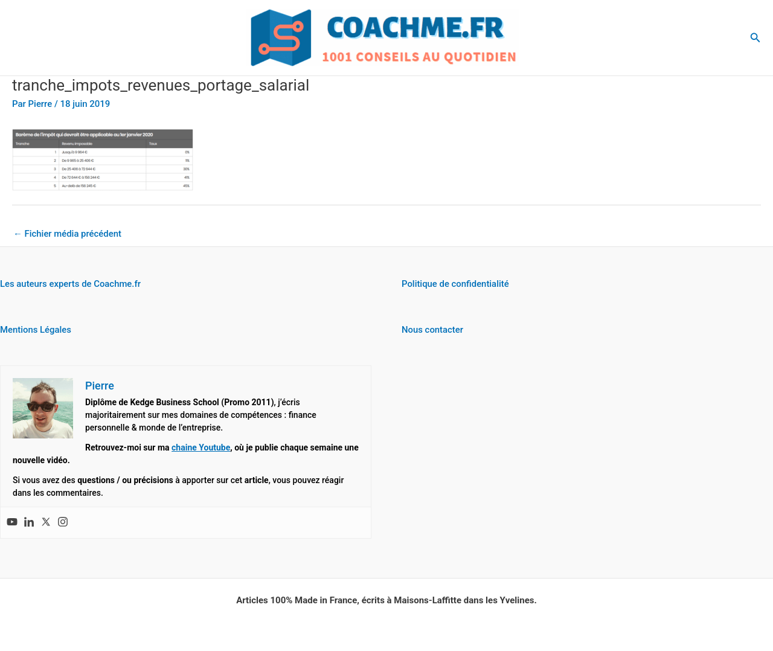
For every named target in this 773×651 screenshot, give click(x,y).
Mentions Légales (36, 329)
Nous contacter (433, 329)
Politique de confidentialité (456, 284)
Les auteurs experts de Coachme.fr (71, 284)
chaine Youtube (201, 447)
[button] (755, 37)
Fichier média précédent (67, 233)
